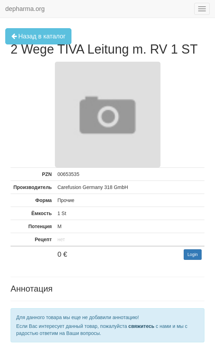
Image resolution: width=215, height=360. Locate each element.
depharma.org (25, 8)
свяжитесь (141, 326)
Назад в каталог (38, 36)
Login (193, 254)
